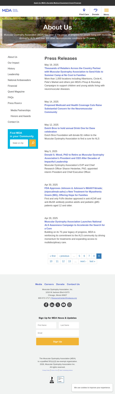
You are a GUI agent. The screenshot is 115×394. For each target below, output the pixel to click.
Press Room (15, 103)
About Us (12, 57)
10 (51, 261)
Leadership (13, 74)
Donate (95, 11)
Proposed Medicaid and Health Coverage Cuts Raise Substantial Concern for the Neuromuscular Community (73, 108)
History (11, 68)
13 (69, 261)
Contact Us (13, 122)
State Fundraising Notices (66, 370)
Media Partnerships (21, 110)
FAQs (11, 97)
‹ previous (64, 256)
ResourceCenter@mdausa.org (64, 298)
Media (38, 284)
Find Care (84, 11)
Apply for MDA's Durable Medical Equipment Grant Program (57, 3)
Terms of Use (54, 370)
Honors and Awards (21, 116)
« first (52, 256)
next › (83, 261)
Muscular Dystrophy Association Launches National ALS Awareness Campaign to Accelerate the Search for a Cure (75, 225)
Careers (49, 284)
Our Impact (13, 63)
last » (92, 261)
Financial (12, 86)
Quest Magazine (16, 91)
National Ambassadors (19, 80)
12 (63, 261)
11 (57, 261)
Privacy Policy (46, 370)
